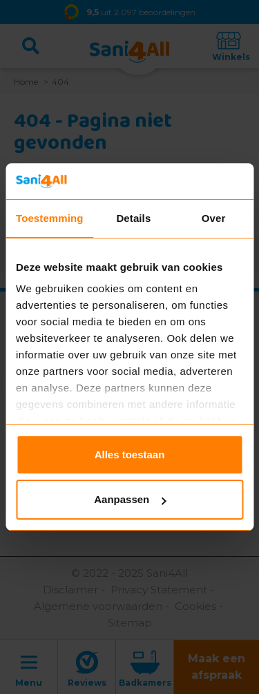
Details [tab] (133, 218)
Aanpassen (130, 499)
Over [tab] (214, 218)
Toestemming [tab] (50, 218)
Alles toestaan (130, 454)
